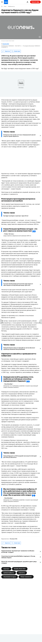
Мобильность (11, 6)
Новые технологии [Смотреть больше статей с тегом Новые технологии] (26, 576)
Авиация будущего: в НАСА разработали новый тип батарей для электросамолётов (20, 456)
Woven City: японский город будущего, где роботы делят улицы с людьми (19, 562)
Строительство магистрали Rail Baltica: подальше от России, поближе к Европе (18, 556)
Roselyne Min (6, 43)
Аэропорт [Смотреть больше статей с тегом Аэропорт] (6, 568)
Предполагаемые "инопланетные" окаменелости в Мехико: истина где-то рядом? (17, 551)
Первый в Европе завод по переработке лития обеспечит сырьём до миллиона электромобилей (19, 348)
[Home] (1, 6)
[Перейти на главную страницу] (6, 2)
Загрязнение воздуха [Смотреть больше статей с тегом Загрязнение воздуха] (9, 576)
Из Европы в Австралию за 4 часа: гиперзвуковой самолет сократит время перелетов (19, 135)
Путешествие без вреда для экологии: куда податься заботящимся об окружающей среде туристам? (18, 284)
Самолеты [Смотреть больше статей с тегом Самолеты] (22, 572)
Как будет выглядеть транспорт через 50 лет (15, 215)
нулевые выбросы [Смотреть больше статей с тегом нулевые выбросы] (8, 572)
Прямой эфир (35, 2)
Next (5, 6)
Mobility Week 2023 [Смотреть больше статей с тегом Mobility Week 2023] (19, 568)
